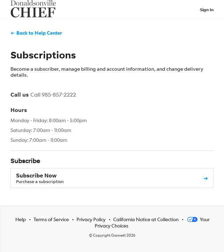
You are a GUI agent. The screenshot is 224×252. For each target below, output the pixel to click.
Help (20, 219)
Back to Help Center (39, 32)
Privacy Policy (91, 219)
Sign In (207, 9)
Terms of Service (51, 219)
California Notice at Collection (146, 219)
